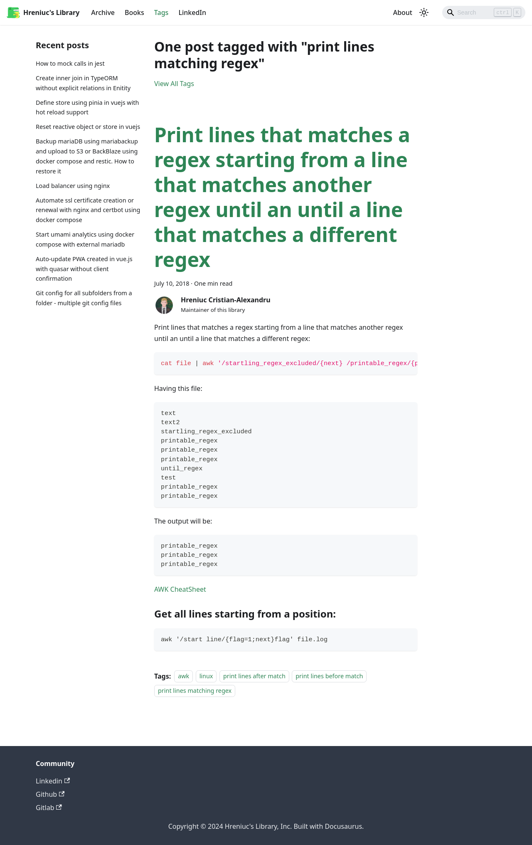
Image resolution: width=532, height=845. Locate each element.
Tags (161, 12)
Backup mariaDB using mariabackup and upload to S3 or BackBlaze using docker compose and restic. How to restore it (87, 156)
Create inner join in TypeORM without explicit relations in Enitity (83, 83)
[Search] (483, 12)
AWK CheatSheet (180, 589)
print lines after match (254, 676)
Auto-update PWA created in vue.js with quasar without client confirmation (84, 269)
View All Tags (174, 83)
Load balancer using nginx (73, 186)
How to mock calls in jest (70, 63)
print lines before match (329, 676)
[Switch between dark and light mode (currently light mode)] (424, 12)
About (402, 12)
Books (134, 12)
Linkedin (53, 781)
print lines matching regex (195, 690)
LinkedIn (192, 12)
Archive (103, 12)
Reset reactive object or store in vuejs (88, 127)
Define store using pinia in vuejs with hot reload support (87, 107)
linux (206, 676)
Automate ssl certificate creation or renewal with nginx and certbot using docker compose (88, 210)
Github (50, 794)
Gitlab (49, 807)
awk (183, 676)
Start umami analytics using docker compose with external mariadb (85, 239)
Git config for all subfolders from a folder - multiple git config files (84, 298)
